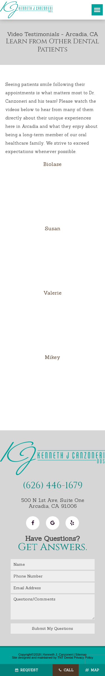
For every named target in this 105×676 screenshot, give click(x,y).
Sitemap (81, 654)
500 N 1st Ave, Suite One (52, 503)
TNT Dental (65, 657)
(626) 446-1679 (53, 485)
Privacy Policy (83, 657)
